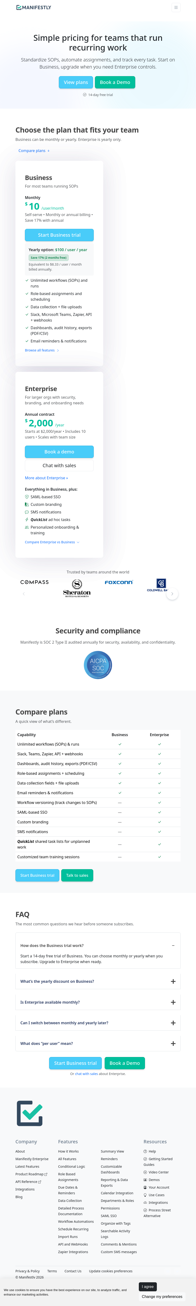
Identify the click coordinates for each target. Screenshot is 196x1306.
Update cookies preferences (110, 1271)
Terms (52, 1271)
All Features (67, 1159)
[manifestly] (33, 7)
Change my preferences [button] (162, 1297)
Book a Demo (115, 82)
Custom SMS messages (119, 1252)
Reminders (109, 1159)
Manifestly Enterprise (31, 1159)
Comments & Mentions (119, 1244)
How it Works (68, 1151)
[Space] (29, 1113)
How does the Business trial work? (52, 945)
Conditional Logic (71, 1166)
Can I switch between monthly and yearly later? (64, 1022)
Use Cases (154, 1195)
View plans (76, 82)
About (20, 1151)
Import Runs (68, 1236)
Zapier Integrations (73, 1252)
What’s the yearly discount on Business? (57, 981)
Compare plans (34, 150)
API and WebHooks (73, 1244)
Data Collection (70, 1200)
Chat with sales (59, 465)
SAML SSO (109, 1216)
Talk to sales (77, 875)
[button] (172, 594)
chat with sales (86, 1073)
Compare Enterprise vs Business (52, 542)
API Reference (28, 1181)
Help (150, 1151)
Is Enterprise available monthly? (50, 1002)
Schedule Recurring (73, 1229)
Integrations (25, 1189)
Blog (19, 1197)
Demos (152, 1179)
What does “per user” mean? (46, 1043)
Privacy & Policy (27, 1271)
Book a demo (59, 451)
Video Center (156, 1172)
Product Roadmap (31, 1174)
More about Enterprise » (46, 477)
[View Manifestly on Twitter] (177, 1271)
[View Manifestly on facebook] (167, 1271)
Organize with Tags (116, 1223)
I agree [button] (148, 1287)
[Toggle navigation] (176, 7)
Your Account (156, 1187)
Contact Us (73, 1271)
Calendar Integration (117, 1193)
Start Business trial (59, 235)
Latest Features (27, 1166)
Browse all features (42, 350)
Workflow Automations (76, 1221)
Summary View (112, 1151)
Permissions (110, 1208)
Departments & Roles (117, 1200)
